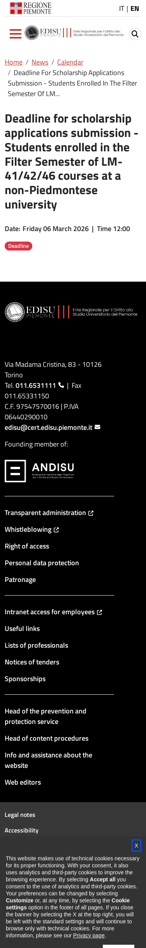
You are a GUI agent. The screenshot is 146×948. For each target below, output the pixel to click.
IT (121, 8)
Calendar (70, 62)
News (40, 62)
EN (134, 8)
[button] (15, 34)
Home (14, 62)
